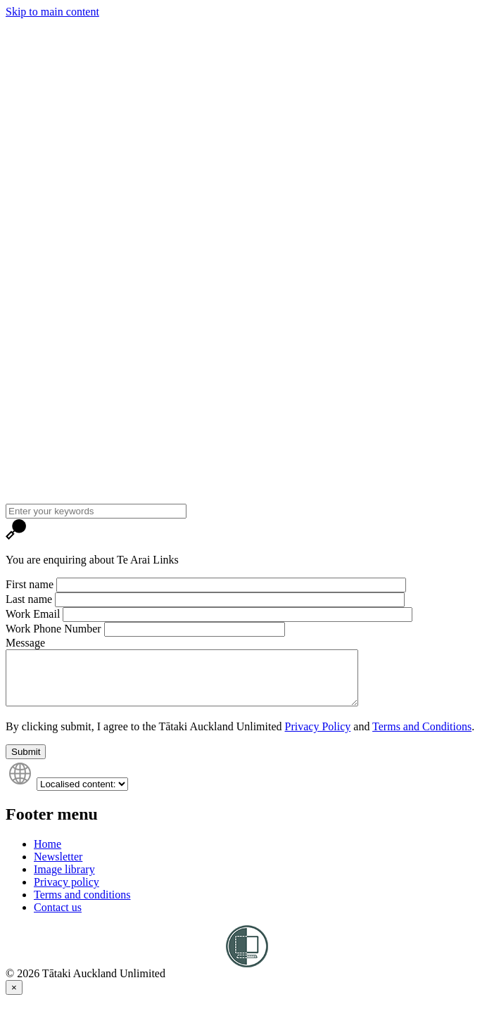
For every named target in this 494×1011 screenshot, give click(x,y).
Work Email (33, 614)
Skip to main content (52, 12)
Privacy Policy (318, 737)
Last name (29, 599)
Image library (64, 880)
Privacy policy (66, 892)
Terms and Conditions (421, 737)
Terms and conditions (82, 905)
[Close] (14, 998)
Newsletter (58, 867)
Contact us (58, 918)
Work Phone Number (53, 629)
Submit (25, 762)
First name (29, 584)
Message (25, 643)
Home (47, 854)
